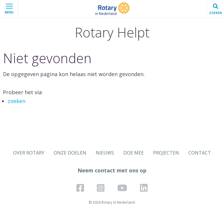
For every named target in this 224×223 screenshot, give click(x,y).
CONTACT (199, 153)
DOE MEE (133, 153)
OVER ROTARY (28, 153)
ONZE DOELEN (70, 153)
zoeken (16, 100)
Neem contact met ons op (112, 170)
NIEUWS (105, 153)
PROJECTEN (166, 153)
